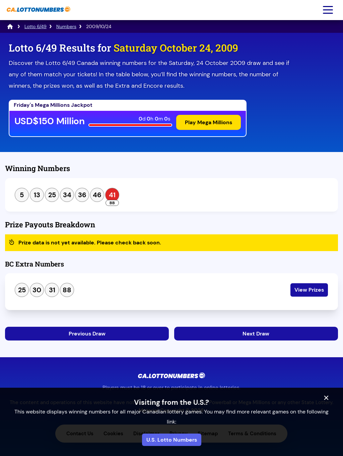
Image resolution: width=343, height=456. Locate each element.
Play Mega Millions (208, 122)
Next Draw (256, 333)
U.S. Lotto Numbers (171, 439)
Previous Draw (87, 333)
